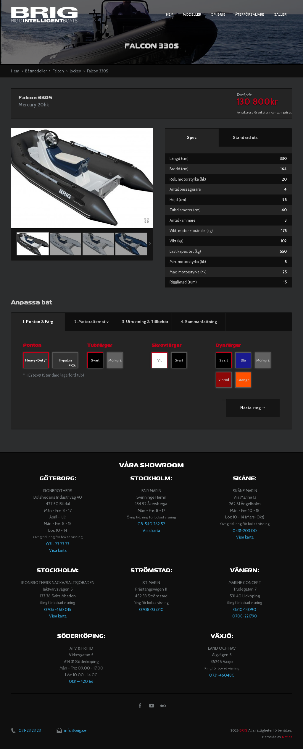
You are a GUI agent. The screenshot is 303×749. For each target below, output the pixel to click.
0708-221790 (244, 616)
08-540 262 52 (151, 523)
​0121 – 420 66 (81, 681)
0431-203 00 (245, 530)
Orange (243, 379)
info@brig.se (75, 730)
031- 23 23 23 (57, 544)
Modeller (192, 14)
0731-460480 (222, 675)
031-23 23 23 (30, 730)
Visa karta (58, 550)
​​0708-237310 (151, 609)
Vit (159, 360)
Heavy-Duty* (36, 360)
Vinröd (223, 379)
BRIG (243, 730)
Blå (243, 360)
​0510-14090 (244, 609)
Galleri (280, 14)
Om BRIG (218, 14)
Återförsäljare (249, 14)
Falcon (58, 71)
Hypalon (68, 363)
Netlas (287, 737)
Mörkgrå (115, 360)
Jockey (75, 71)
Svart (95, 360)
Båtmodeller (36, 71)
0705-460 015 (57, 609)
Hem (169, 14)
